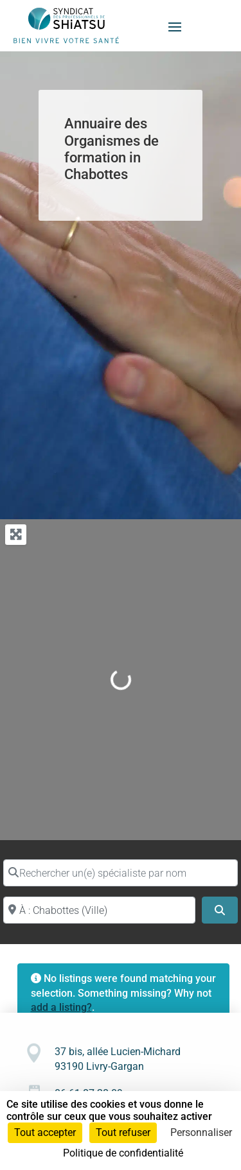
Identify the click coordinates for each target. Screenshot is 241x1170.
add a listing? (61, 1007)
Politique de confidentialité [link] (123, 1153)
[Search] (220, 910)
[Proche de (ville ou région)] (99, 910)
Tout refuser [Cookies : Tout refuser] (123, 1132)
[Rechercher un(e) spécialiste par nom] (120, 872)
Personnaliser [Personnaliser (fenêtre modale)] (201, 1132)
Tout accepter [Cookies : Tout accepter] (45, 1132)
